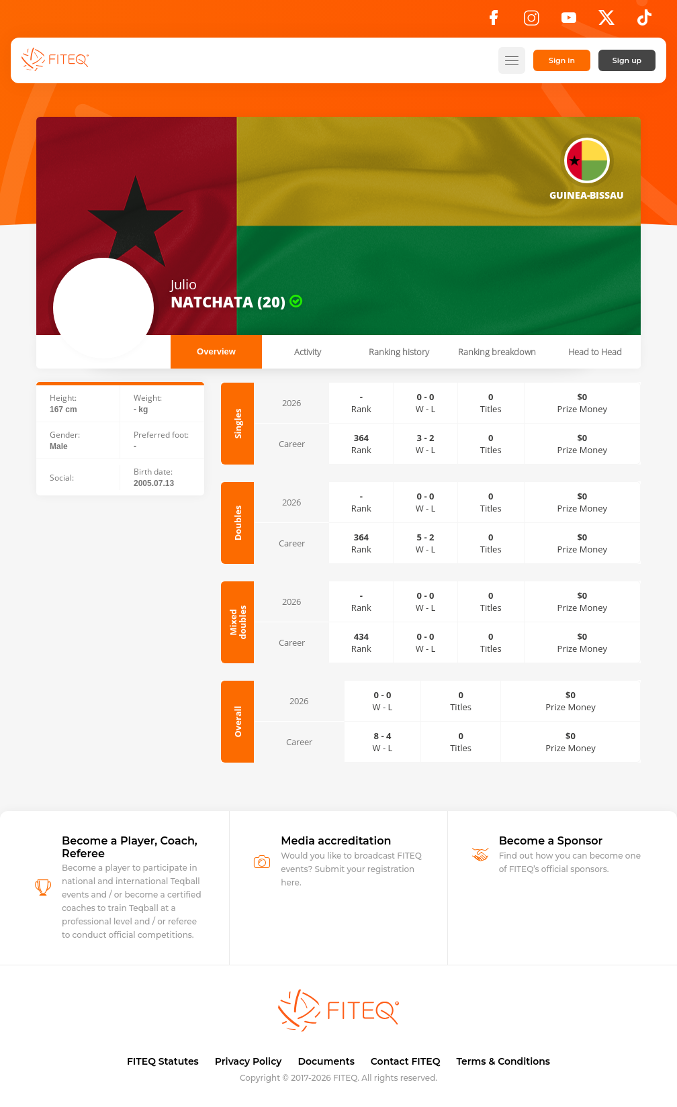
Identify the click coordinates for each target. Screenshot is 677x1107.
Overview (216, 351)
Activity (307, 352)
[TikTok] (644, 21)
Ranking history (399, 352)
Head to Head (595, 352)
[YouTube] (569, 21)
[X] (606, 21)
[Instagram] (531, 21)
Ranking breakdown (497, 352)
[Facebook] (494, 21)
